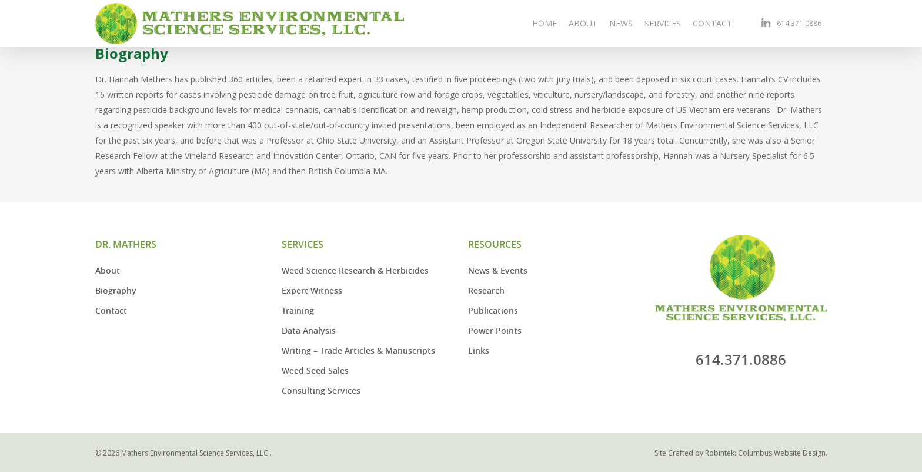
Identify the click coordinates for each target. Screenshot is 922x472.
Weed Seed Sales (315, 370)
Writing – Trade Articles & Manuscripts (358, 350)
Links (478, 350)
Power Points (495, 330)
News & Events (497, 270)
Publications (493, 310)
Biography (115, 290)
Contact (111, 310)
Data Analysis (309, 330)
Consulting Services (321, 390)
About (107, 270)
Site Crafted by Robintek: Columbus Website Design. (740, 453)
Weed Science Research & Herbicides (355, 270)
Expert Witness (312, 290)
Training (298, 310)
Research (486, 290)
